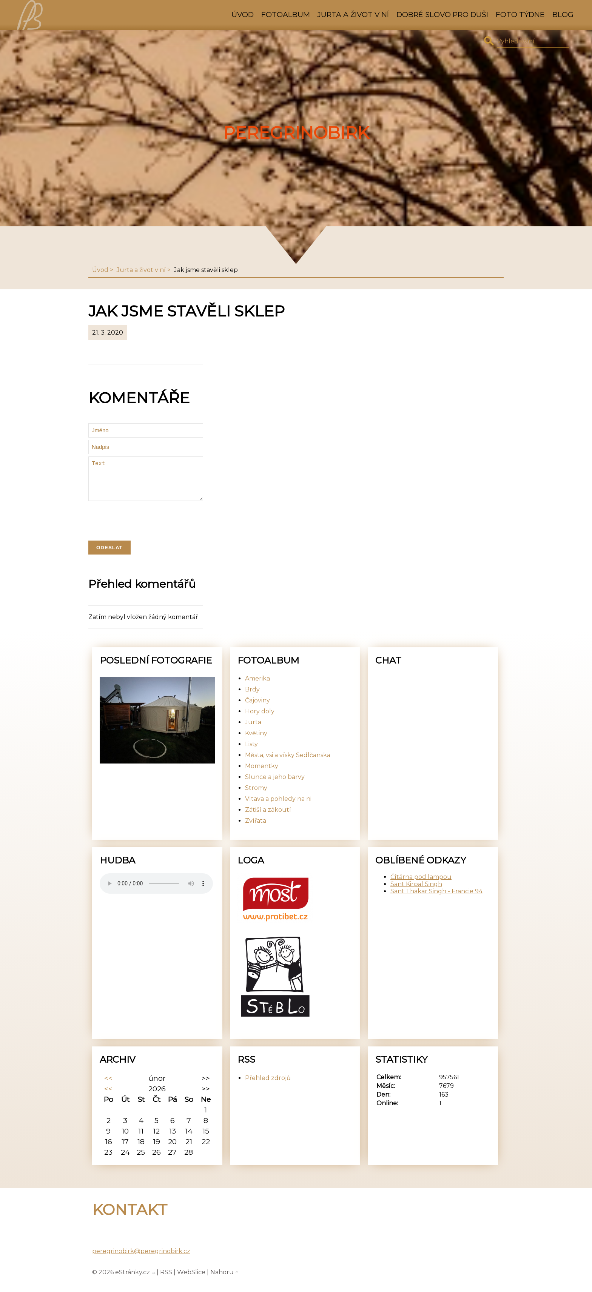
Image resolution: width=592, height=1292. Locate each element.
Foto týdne (520, 14)
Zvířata (255, 829)
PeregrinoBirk (296, 133)
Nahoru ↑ (224, 1281)
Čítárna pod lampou (421, 885)
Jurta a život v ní (353, 14)
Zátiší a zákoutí (268, 818)
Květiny (256, 742)
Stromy (256, 796)
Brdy (252, 698)
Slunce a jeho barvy (275, 786)
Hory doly (259, 720)
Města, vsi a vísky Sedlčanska (287, 764)
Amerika (257, 687)
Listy (251, 753)
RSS (166, 1281)
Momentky (261, 775)
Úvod (242, 14)
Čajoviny (257, 709)
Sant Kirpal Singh (416, 893)
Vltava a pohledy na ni (278, 807)
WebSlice (191, 1281)
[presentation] (145, 529)
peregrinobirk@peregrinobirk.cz (141, 1260)
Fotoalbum (285, 14)
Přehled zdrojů (268, 1087)
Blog (563, 14)
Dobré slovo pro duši (442, 14)
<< (108, 1087)
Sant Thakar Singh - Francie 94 (436, 900)
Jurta (253, 731)
